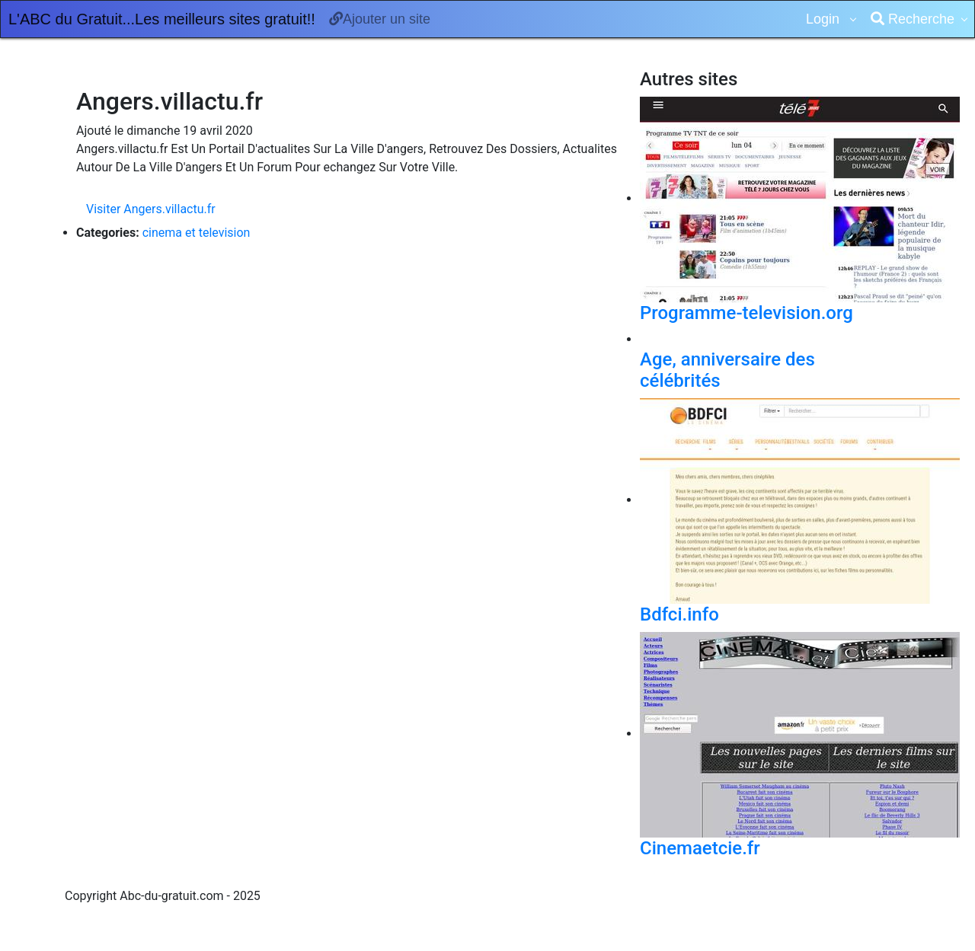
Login (824, 19)
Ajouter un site (379, 19)
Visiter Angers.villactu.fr (151, 209)
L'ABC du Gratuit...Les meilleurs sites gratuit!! (161, 19)
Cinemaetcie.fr (700, 848)
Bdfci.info (679, 614)
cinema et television (196, 232)
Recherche (912, 19)
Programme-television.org (746, 313)
